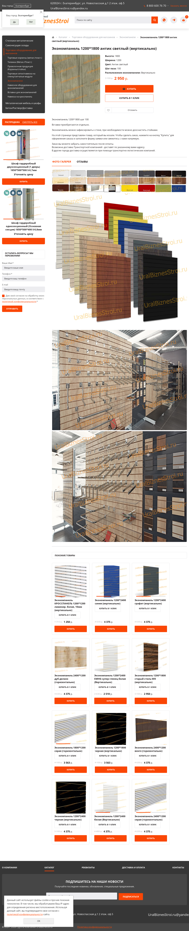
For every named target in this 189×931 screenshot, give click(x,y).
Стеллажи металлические (19, 40)
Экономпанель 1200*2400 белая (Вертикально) (111, 820)
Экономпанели (15, 80)
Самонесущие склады (17, 45)
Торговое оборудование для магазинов (21, 52)
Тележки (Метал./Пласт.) (20, 62)
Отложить (132, 110)
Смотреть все (29, 122)
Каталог (63, 37)
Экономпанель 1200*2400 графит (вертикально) (152, 603)
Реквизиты (88, 867)
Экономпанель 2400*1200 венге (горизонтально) (152, 751)
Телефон (7, 274)
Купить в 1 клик (129, 98)
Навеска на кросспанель (20, 96)
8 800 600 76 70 (156, 5)
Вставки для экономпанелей (22, 92)
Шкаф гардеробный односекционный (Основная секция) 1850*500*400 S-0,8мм (23, 226)
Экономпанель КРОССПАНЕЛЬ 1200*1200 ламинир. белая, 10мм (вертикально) (70, 606)
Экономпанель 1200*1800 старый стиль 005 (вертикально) (152, 680)
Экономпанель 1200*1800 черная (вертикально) (111, 751)
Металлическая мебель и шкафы (23, 103)
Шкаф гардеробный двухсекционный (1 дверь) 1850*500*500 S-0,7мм (23, 167)
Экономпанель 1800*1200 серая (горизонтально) (70, 751)
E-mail (5, 284)
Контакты (178, 867)
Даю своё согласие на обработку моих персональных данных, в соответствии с (23, 298)
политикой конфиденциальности (19, 301)
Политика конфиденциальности (94, 927)
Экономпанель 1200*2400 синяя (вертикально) (111, 603)
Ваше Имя (8, 263)
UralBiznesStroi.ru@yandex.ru (69, 8)
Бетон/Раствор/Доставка (19, 108)
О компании (9, 867)
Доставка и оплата (133, 867)
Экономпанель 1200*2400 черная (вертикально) (70, 820)
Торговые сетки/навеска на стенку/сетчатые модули (21, 75)
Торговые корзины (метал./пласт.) (25, 57)
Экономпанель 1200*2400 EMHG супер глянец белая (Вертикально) (111, 680)
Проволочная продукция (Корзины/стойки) (20, 68)
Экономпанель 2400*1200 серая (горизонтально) (152, 820)
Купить (24, 181)
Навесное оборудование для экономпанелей (22, 86)
